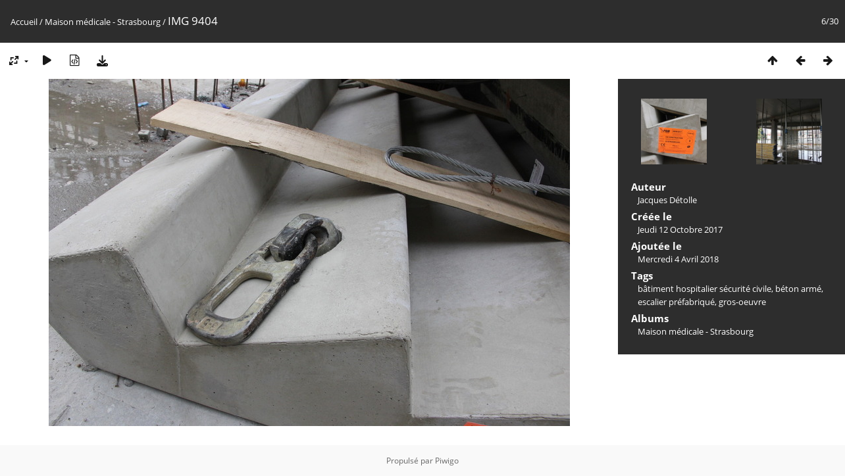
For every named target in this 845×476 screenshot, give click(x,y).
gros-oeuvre (742, 302)
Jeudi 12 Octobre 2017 (680, 229)
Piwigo (447, 460)
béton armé (798, 289)
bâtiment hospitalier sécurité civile (704, 289)
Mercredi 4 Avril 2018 (678, 259)
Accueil (24, 22)
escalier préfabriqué (676, 302)
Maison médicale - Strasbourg (103, 22)
